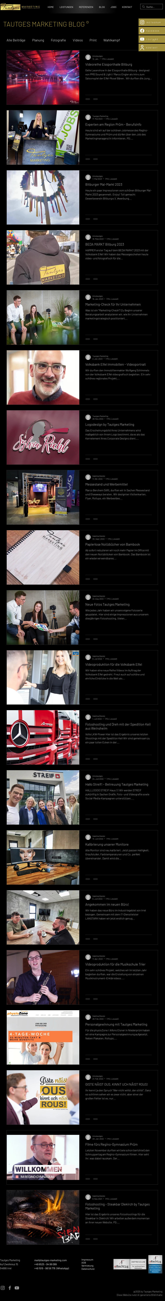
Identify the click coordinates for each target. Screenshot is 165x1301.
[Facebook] (9, 1288)
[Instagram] (2, 1288)
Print (93, 40)
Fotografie (58, 40)
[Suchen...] (151, 7)
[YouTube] (17, 1288)
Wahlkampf (111, 40)
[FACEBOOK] (152, 30)
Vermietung (87, 1265)
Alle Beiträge (16, 40)
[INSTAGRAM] (152, 22)
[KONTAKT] (152, 47)
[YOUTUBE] (152, 39)
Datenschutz (87, 1268)
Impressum (87, 1259)
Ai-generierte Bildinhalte (149, 1294)
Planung (38, 40)
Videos (78, 40)
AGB (83, 1262)
